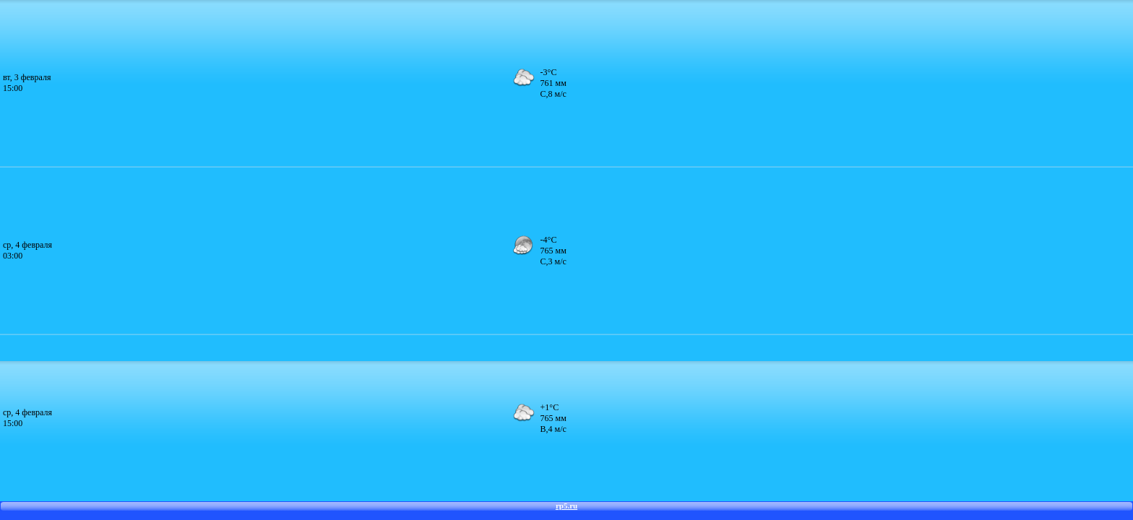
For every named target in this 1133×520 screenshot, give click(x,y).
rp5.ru (566, 505)
